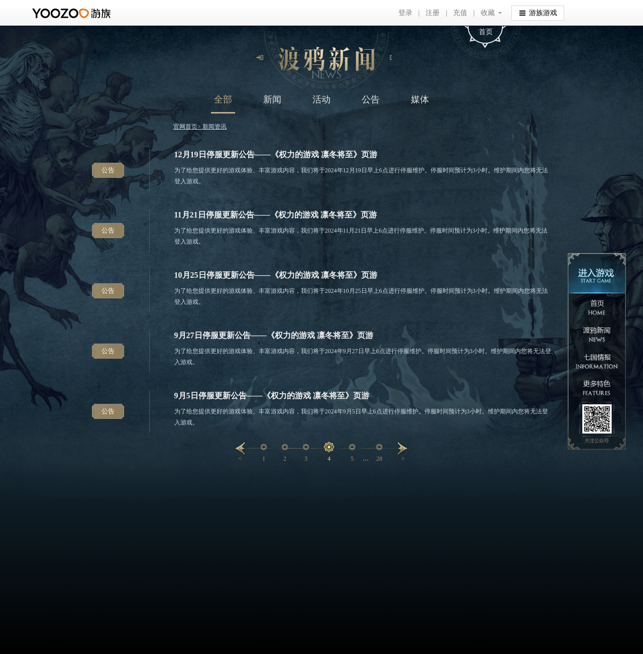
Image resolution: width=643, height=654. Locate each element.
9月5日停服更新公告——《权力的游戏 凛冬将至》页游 (271, 395)
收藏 (488, 13)
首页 (486, 32)
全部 (223, 99)
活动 (321, 99)
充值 (460, 13)
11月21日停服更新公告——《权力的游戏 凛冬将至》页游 (275, 214)
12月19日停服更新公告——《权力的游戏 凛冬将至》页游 (275, 154)
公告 (371, 99)
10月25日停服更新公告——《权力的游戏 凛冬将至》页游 (275, 275)
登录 (405, 13)
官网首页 (185, 126)
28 (379, 458)
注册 (432, 13)
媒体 (420, 99)
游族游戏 (538, 12)
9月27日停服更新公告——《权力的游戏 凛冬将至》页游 (273, 335)
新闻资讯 (214, 126)
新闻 (272, 99)
